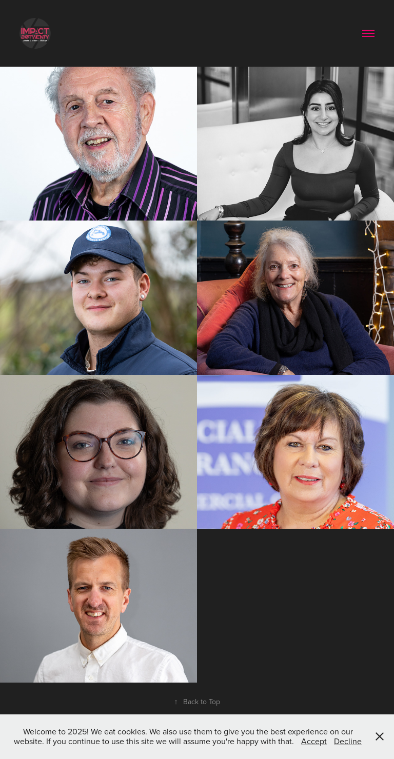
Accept (314, 741)
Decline (348, 741)
